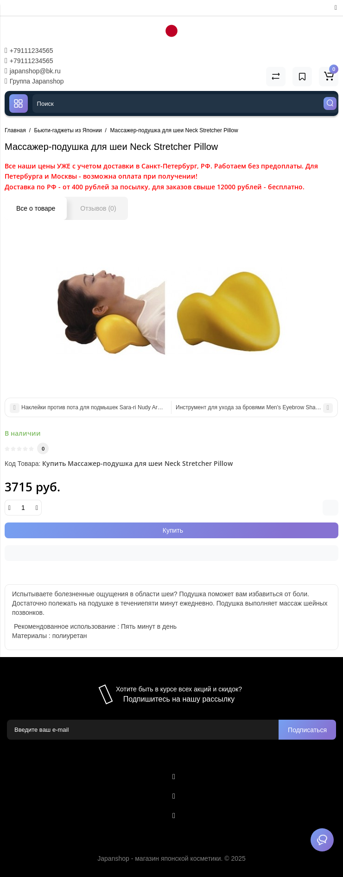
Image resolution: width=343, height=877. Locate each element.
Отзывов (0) (98, 208)
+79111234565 (29, 50)
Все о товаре (35, 208)
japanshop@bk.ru (33, 71)
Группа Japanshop (34, 81)
